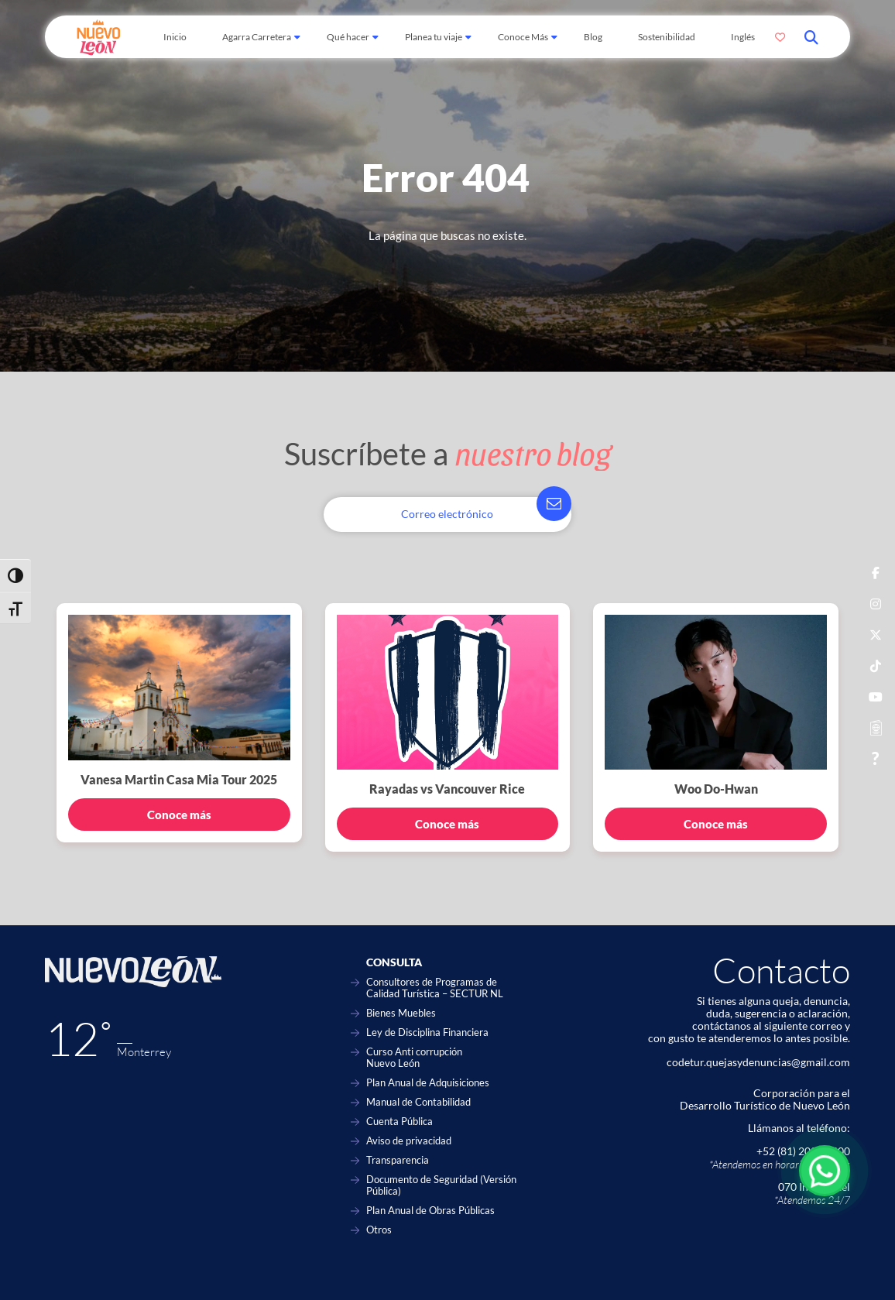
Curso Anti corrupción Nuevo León (414, 1057)
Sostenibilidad (666, 37)
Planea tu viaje (433, 37)
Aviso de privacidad (408, 1141)
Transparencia (397, 1160)
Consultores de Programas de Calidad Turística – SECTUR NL (434, 988)
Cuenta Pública (399, 1121)
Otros (379, 1230)
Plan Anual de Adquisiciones (427, 1083)
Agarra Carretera (256, 37)
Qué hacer (348, 37)
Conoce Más (523, 37)
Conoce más (179, 815)
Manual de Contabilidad (418, 1102)
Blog (593, 37)
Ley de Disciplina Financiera (427, 1032)
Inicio (175, 37)
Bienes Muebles (401, 1013)
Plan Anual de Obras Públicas (430, 1210)
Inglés (743, 37)
